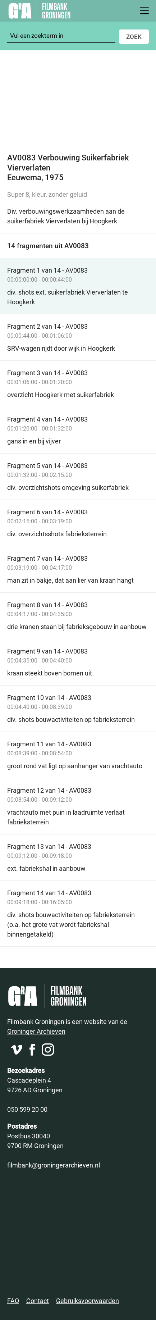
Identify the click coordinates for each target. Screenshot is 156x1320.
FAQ (13, 1300)
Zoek (134, 36)
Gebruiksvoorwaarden (87, 1300)
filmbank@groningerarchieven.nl (53, 1165)
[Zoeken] (61, 35)
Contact (37, 1300)
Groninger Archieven (36, 1031)
